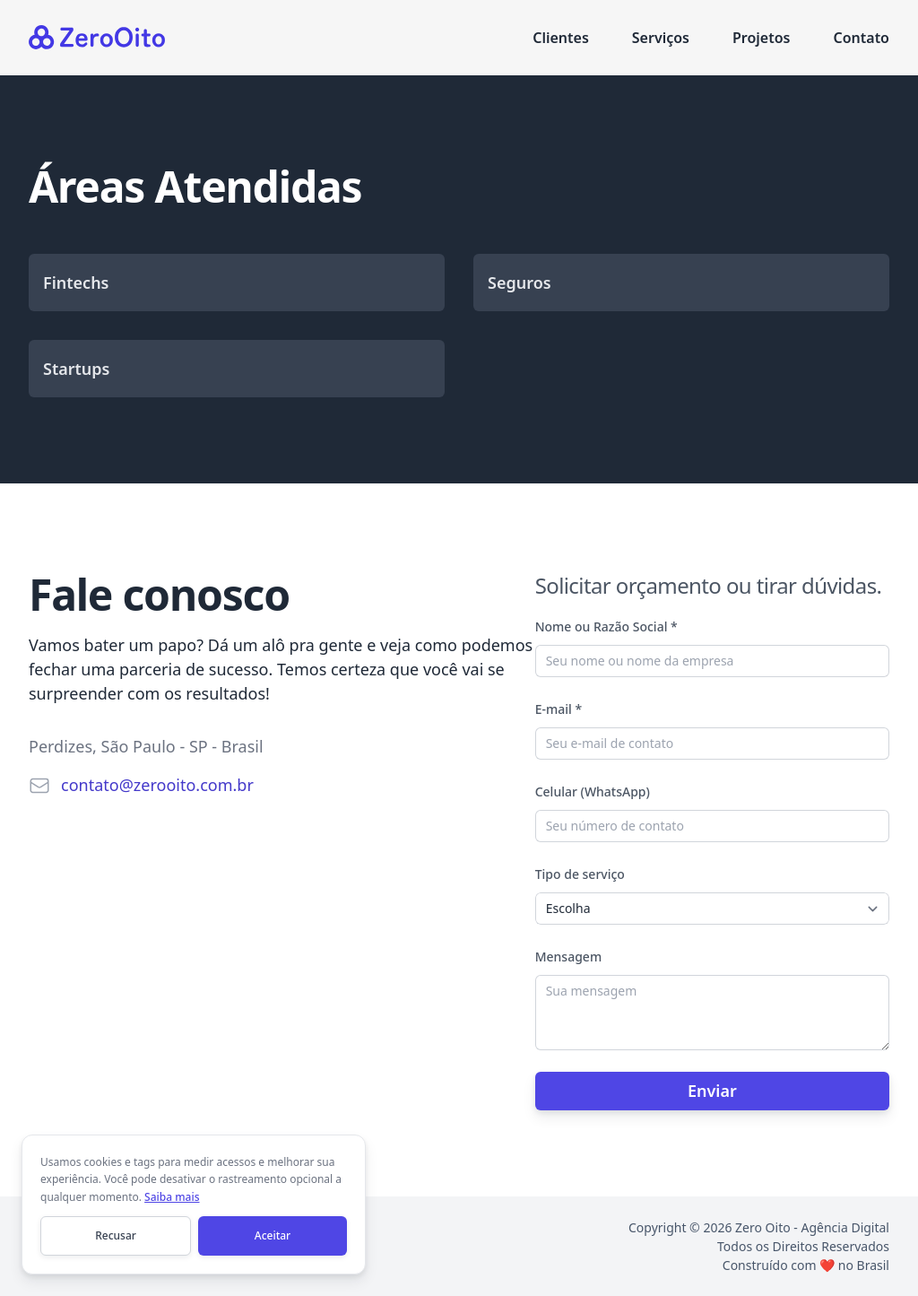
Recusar (115, 1235)
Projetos (761, 38)
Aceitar (272, 1235)
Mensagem (568, 956)
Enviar (712, 1090)
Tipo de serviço (580, 874)
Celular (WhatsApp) (592, 791)
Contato (861, 38)
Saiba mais (171, 1197)
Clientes (561, 38)
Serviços (660, 38)
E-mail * (558, 709)
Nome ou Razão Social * (606, 626)
